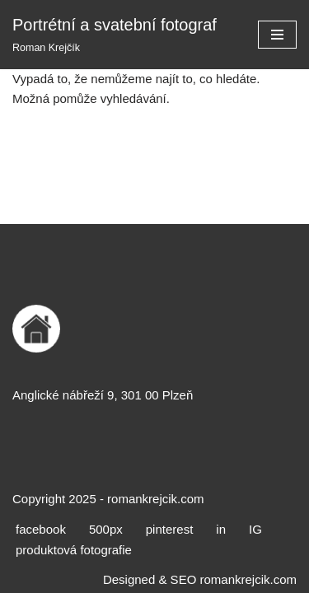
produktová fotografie (74, 550)
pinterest (170, 529)
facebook (41, 529)
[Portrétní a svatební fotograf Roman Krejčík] (114, 35)
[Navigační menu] (277, 35)
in (221, 529)
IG (255, 529)
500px (106, 529)
